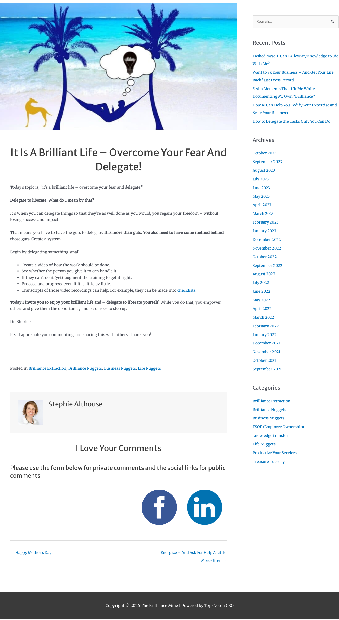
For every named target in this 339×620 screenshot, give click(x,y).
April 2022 (262, 307)
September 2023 (268, 161)
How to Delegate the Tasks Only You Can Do (293, 121)
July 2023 (261, 178)
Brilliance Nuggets (87, 368)
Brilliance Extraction (48, 368)
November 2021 (267, 351)
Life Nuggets (152, 368)
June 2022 (262, 290)
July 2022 (261, 282)
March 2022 (264, 316)
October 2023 (265, 153)
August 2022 (264, 273)
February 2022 (266, 325)
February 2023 (266, 221)
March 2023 (264, 213)
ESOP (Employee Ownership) (279, 425)
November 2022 (268, 247)
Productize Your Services (276, 451)
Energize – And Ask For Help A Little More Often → (191, 554)
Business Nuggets (122, 368)
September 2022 (268, 265)
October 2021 (265, 359)
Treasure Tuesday (269, 460)
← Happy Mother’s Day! (32, 552)
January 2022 (265, 333)
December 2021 (267, 342)
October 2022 (265, 256)
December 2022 (267, 239)
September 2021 (267, 368)
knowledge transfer (271, 434)
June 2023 (262, 187)
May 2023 (262, 196)
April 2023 (262, 204)
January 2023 (265, 230)
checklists (186, 290)
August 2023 (264, 170)
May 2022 (262, 299)
